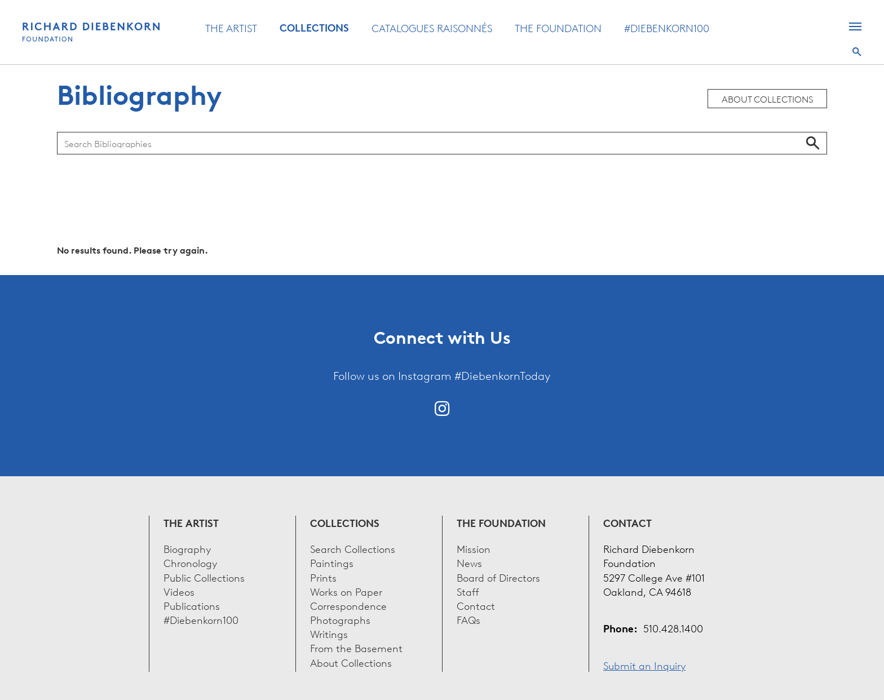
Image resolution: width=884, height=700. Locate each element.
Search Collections (352, 548)
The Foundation (558, 28)
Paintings (331, 562)
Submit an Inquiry (644, 665)
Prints (323, 577)
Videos (179, 591)
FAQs (468, 619)
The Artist (231, 28)
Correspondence (348, 605)
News (469, 562)
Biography (187, 548)
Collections (314, 28)
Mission (473, 548)
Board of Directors (498, 577)
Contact (476, 605)
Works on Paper (346, 591)
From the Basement (356, 647)
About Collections (767, 98)
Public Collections (204, 577)
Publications (191, 605)
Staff (468, 591)
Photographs (340, 619)
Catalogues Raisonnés (432, 28)
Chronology (190, 562)
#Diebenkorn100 (666, 28)
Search (856, 51)
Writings (329, 633)
